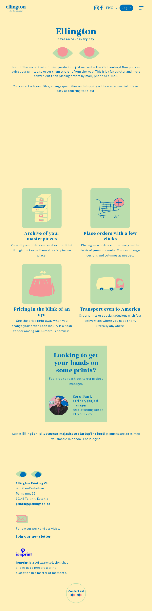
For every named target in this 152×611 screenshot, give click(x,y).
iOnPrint (22, 562)
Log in (126, 7)
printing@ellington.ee (33, 504)
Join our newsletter (33, 536)
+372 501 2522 (82, 414)
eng (110, 8)
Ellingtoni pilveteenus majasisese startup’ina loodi (63, 434)
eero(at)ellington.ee (88, 410)
